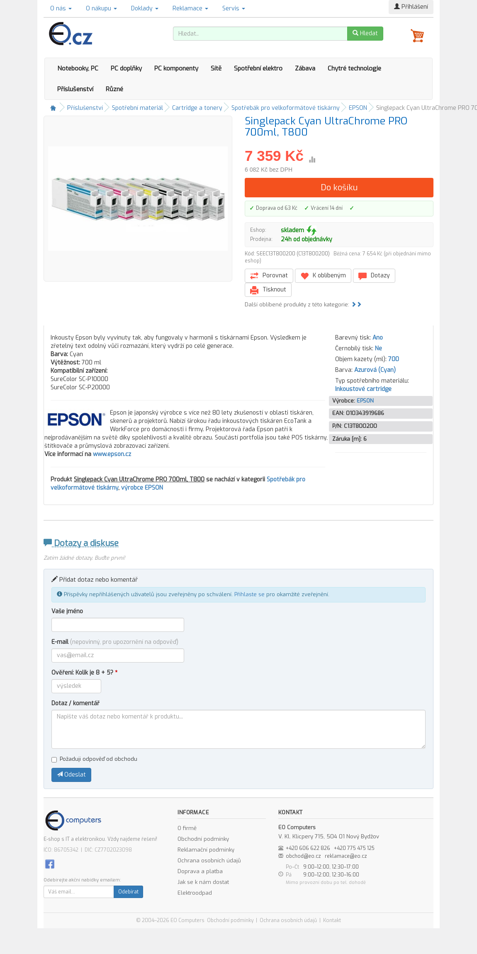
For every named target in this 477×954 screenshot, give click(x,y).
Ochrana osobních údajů (209, 860)
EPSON (358, 108)
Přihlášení (411, 7)
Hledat (365, 33)
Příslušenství (75, 89)
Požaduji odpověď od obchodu (94, 758)
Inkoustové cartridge (363, 389)
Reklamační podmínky (206, 849)
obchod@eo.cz (303, 856)
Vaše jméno (67, 611)
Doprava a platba (200, 871)
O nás (61, 8)
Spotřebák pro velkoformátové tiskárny (285, 108)
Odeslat (71, 775)
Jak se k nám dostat (203, 882)
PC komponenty (176, 68)
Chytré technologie (354, 68)
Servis (233, 8)
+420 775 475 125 (354, 848)
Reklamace (190, 8)
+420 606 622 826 (308, 848)
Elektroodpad (195, 892)
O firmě (187, 828)
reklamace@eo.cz (346, 856)
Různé (114, 89)
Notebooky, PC (77, 68)
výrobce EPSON (142, 488)
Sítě (216, 68)
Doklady (144, 8)
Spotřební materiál (137, 108)
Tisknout (268, 290)
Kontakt (332, 920)
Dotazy (374, 276)
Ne (378, 348)
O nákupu (101, 8)
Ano (377, 338)
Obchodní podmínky (203, 838)
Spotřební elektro (258, 68)
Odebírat (128, 891)
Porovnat (269, 276)
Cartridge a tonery (197, 108)
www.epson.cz (112, 454)
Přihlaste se (249, 594)
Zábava (305, 68)
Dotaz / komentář (75, 703)
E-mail (114, 642)
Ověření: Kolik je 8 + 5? (84, 673)
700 (393, 359)
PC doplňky (126, 68)
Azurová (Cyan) (375, 370)
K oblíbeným (323, 276)
